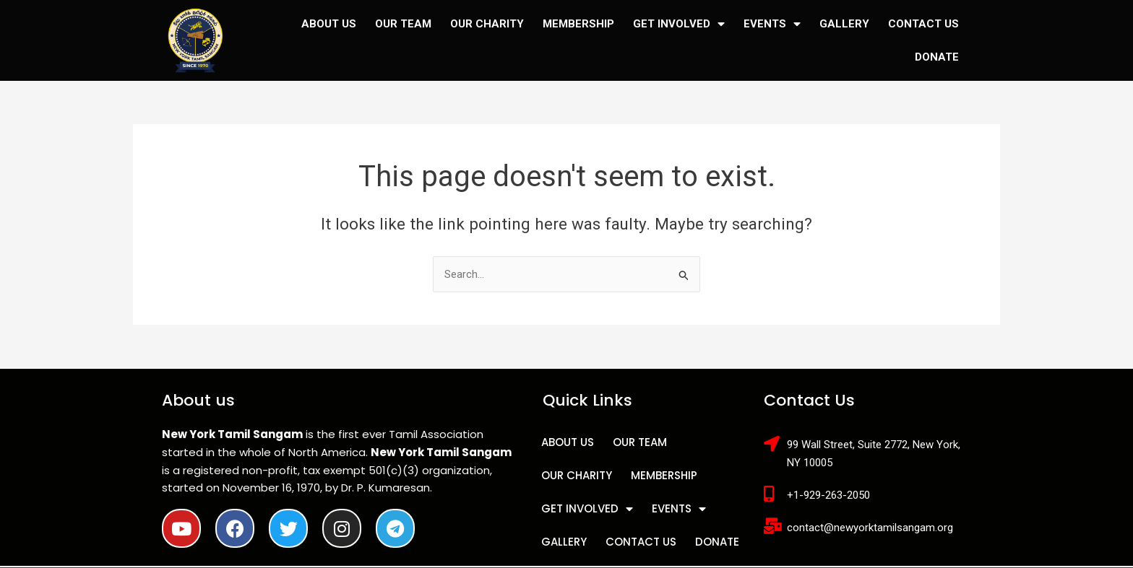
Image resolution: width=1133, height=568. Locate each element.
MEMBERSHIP (578, 23)
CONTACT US (923, 23)
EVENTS (772, 24)
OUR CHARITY (487, 23)
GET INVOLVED (679, 24)
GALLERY (844, 23)
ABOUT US (328, 23)
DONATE (937, 57)
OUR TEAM (403, 23)
